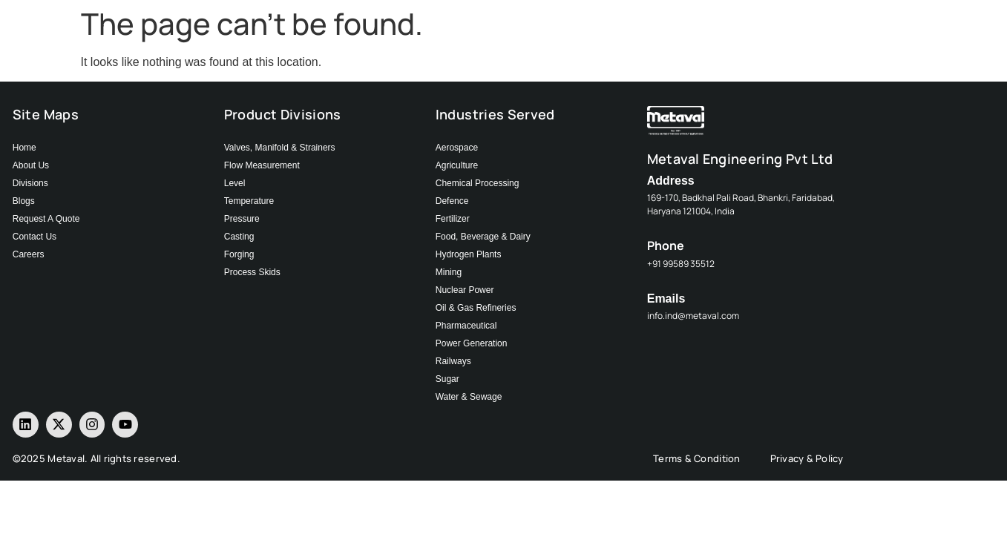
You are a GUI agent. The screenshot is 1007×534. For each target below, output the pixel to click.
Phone (665, 245)
